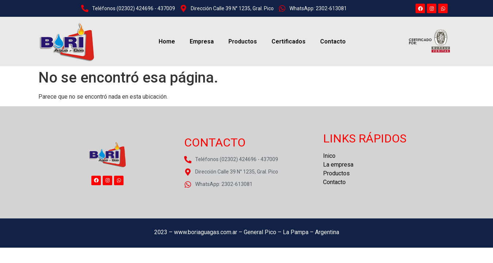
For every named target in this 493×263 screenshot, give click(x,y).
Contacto (333, 41)
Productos (242, 41)
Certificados (289, 41)
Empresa (202, 41)
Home (167, 41)
